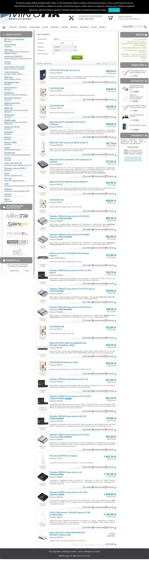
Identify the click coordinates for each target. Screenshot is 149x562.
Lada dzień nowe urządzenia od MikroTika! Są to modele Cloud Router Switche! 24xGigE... (134, 43)
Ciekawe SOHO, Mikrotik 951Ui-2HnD (134, 48)
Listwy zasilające (18, 165)
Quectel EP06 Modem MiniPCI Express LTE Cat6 (137, 87)
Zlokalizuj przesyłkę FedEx (133, 159)
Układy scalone (17, 74)
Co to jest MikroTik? (139, 39)
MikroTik (60, 127)
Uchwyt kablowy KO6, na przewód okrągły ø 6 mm (138, 71)
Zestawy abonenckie (11, 58)
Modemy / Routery (10, 69)
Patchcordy (8, 124)
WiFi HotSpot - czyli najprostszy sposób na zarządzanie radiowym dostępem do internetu (133, 56)
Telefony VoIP (8, 186)
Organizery (8, 165)
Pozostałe (7, 74)
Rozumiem (114, 10)
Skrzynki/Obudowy (22, 52)
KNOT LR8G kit (80, 540)
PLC (11, 105)
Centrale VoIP (29, 186)
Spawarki (15, 155)
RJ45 (10, 201)
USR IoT (59, 73)
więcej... (144, 60)
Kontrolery (23, 95)
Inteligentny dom (16, 175)
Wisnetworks (61, 258)
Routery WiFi (8, 110)
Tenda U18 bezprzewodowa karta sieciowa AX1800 (136, 96)
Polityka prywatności (69, 552)
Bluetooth (7, 95)
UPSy (27, 191)
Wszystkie (7, 41)
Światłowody (8, 149)
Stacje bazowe (19, 186)
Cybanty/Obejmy (9, 52)
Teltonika (60, 221)
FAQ (50, 552)
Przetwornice (8, 191)
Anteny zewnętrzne (25, 58)
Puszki (18, 79)
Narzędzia (17, 149)
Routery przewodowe (21, 110)
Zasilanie (15, 181)
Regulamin (57, 552)
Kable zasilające (9, 79)
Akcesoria (20, 69)
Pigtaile (6, 122)
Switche (7, 175)
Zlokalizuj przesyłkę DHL (133, 157)
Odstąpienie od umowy (92, 552)
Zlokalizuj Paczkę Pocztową (133, 160)
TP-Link (59, 458)
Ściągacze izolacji (10, 53)
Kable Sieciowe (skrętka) (18, 122)
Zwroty (80, 552)
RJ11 (6, 201)
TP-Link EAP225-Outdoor (138, 125)
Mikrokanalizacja (24, 155)
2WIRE (6, 105)
